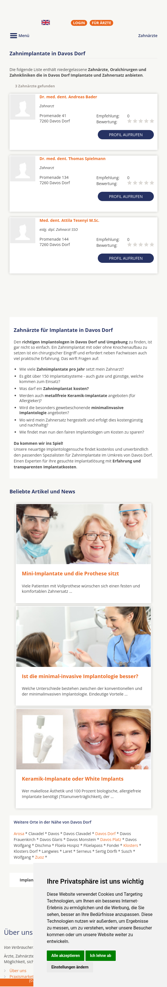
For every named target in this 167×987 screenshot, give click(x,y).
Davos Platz (110, 839)
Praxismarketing (24, 976)
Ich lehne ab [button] (100, 955)
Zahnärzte (147, 35)
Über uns (18, 970)
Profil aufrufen (126, 134)
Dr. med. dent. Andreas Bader (68, 96)
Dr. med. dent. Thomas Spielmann (73, 158)
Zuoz (39, 857)
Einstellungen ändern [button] (70, 967)
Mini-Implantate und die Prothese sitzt (70, 573)
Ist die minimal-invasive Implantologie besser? (80, 676)
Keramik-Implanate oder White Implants (73, 778)
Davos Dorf (105, 833)
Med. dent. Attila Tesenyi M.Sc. (69, 220)
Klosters (130, 845)
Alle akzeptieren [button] (65, 955)
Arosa (19, 833)
